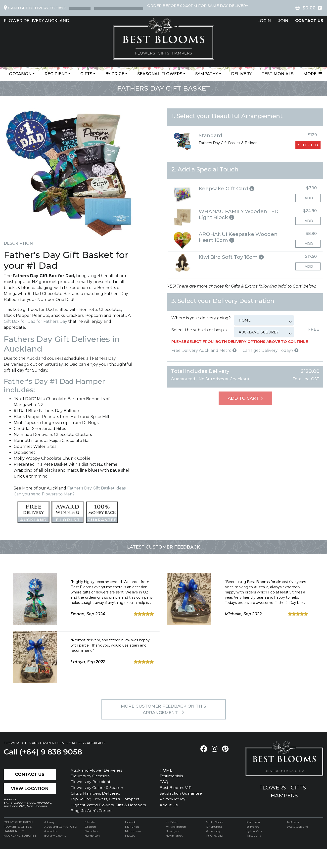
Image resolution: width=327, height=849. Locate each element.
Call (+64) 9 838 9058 (43, 751)
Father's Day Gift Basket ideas (96, 488)
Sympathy (206, 73)
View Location (29, 788)
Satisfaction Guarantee (181, 793)
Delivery (241, 73)
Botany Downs (55, 835)
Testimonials (277, 73)
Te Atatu (293, 822)
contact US (309, 20)
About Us (169, 805)
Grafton (90, 826)
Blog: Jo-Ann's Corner (91, 810)
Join (283, 21)
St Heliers (252, 826)
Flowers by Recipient (90, 781)
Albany (49, 822)
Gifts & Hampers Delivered (95, 793)
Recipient (56, 73)
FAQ (164, 781)
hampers (284, 795)
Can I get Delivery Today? (270, 350)
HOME (166, 770)
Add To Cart (245, 398)
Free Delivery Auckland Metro (203, 350)
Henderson (92, 835)
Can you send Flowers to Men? (44, 494)
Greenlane (92, 831)
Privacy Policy (172, 799)
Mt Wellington (176, 826)
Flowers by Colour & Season (97, 787)
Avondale (51, 831)
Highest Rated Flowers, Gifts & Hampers (108, 805)
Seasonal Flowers (159, 73)
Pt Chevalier (215, 835)
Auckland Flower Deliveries (96, 770)
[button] (245, 189)
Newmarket (174, 835)
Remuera (253, 822)
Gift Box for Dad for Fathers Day (35, 321)
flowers (272, 787)
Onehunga (214, 826)
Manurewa (133, 831)
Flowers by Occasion (90, 776)
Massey (130, 835)
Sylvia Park (254, 831)
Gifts (86, 73)
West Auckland (297, 826)
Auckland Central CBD (60, 826)
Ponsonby (213, 831)
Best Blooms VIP (175, 787)
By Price (114, 73)
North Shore (214, 822)
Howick (130, 822)
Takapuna (253, 835)
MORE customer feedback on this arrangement (163, 709)
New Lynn (173, 831)
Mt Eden (172, 822)
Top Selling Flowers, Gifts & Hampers (105, 799)
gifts (298, 787)
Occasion (20, 73)
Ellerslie (90, 822)
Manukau (132, 826)
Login (264, 21)
